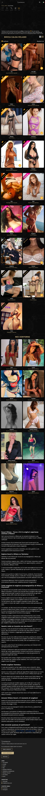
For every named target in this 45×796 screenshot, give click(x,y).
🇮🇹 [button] (43, 2)
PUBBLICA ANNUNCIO (7, 749)
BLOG (4, 776)
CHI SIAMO (5, 762)
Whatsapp (5, 781)
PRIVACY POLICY (7, 773)
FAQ (4, 767)
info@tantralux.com (7, 783)
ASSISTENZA (5, 756)
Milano (6, 5)
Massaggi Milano (30, 731)
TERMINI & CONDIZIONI (8, 771)
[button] (2, 2)
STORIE (4, 764)
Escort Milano (20, 731)
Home (2, 5)
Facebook (5, 787)
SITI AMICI (5, 774)
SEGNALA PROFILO (7, 769)
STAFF (4, 766)
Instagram (5, 789)
